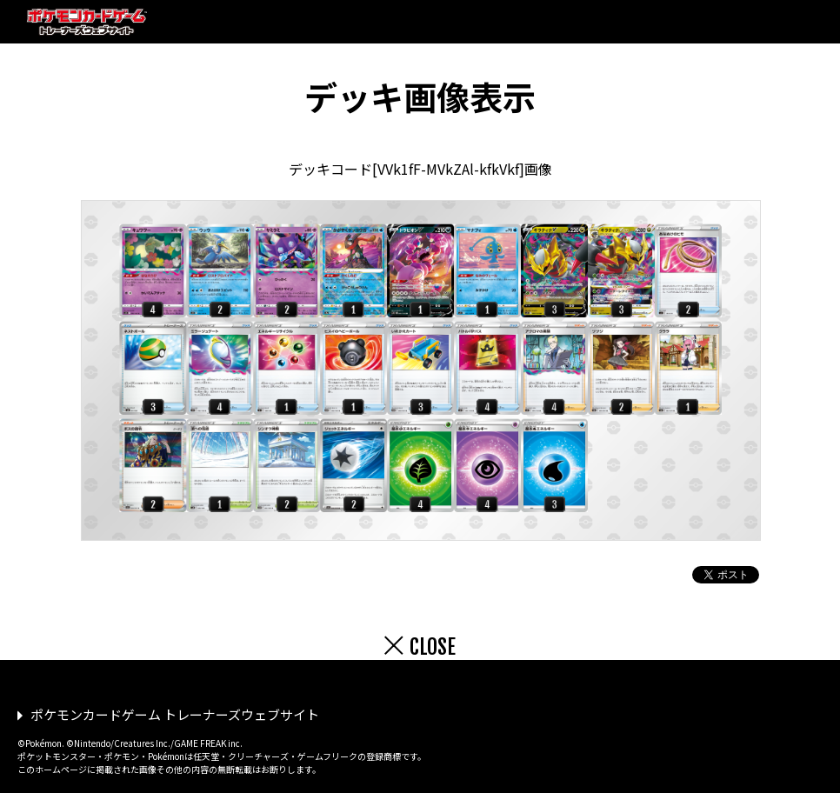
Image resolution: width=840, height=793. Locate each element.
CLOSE (433, 647)
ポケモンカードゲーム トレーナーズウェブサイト (174, 714)
